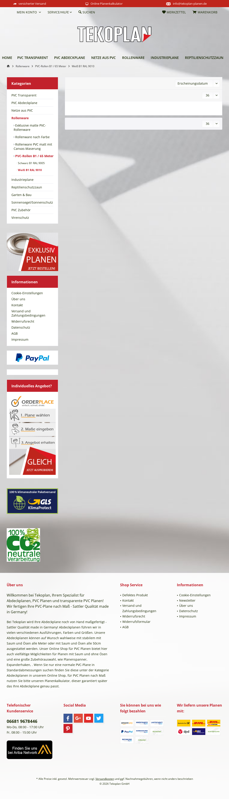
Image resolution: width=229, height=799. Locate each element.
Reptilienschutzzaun (26, 187)
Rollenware (20, 118)
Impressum (19, 339)
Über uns (18, 299)
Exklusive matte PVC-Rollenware (30, 127)
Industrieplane (22, 179)
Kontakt (17, 305)
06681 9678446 (22, 721)
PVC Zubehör (21, 210)
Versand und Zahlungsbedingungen (28, 313)
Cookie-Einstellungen (27, 293)
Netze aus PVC (22, 110)
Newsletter (187, 600)
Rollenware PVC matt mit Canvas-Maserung (33, 146)
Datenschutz (20, 327)
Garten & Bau (21, 195)
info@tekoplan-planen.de (190, 4)
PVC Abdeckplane (24, 103)
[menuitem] (10, 12)
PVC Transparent (23, 95)
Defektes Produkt (135, 595)
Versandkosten (104, 779)
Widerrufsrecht (22, 321)
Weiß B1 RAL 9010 (29, 170)
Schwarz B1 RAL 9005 (31, 163)
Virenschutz (20, 217)
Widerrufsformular (136, 622)
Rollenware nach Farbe (32, 137)
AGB (14, 333)
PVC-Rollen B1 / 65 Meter (33, 156)
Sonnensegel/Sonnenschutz (32, 202)
